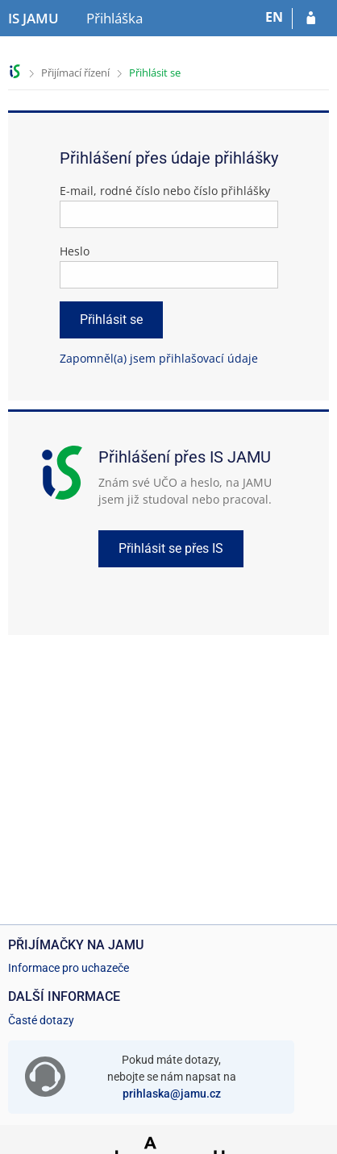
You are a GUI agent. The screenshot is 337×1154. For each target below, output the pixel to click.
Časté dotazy (41, 1020)
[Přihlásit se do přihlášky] (311, 18)
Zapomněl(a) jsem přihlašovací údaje (159, 358)
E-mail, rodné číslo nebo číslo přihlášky (165, 190)
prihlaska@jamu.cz (172, 1093)
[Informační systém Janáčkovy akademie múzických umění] (33, 18)
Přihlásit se (155, 72)
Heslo (74, 251)
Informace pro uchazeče (68, 967)
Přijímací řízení (75, 72)
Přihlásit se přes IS (171, 548)
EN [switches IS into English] (274, 17)
